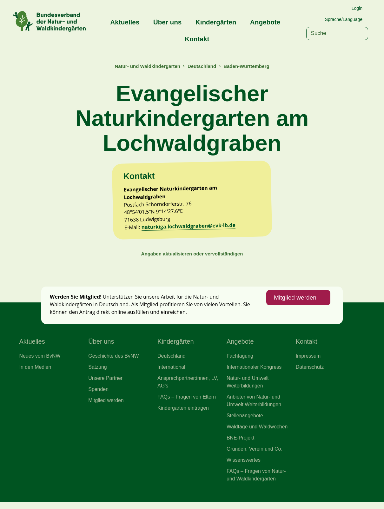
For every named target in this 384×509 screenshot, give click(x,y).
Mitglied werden (294, 301)
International (171, 372)
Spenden (98, 395)
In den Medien (35, 372)
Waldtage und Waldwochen (258, 433)
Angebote (265, 22)
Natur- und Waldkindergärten (146, 66)
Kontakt (197, 39)
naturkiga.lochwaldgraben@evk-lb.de (190, 229)
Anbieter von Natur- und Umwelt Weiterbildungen (254, 406)
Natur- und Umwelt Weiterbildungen (248, 387)
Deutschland (202, 66)
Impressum (308, 361)
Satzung (97, 372)
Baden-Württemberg (247, 66)
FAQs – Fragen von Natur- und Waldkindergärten (257, 481)
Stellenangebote (245, 421)
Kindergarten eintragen (183, 414)
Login (357, 8)
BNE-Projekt (241, 444)
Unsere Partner (105, 383)
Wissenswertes (244, 467)
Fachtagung (240, 361)
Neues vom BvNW (40, 361)
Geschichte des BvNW (114, 361)
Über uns (167, 22)
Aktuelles (124, 22)
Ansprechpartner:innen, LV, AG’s (188, 387)
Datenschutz (310, 372)
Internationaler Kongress (254, 372)
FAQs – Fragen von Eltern (187, 402)
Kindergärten (215, 22)
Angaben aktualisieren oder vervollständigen (192, 257)
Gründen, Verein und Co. (255, 455)
